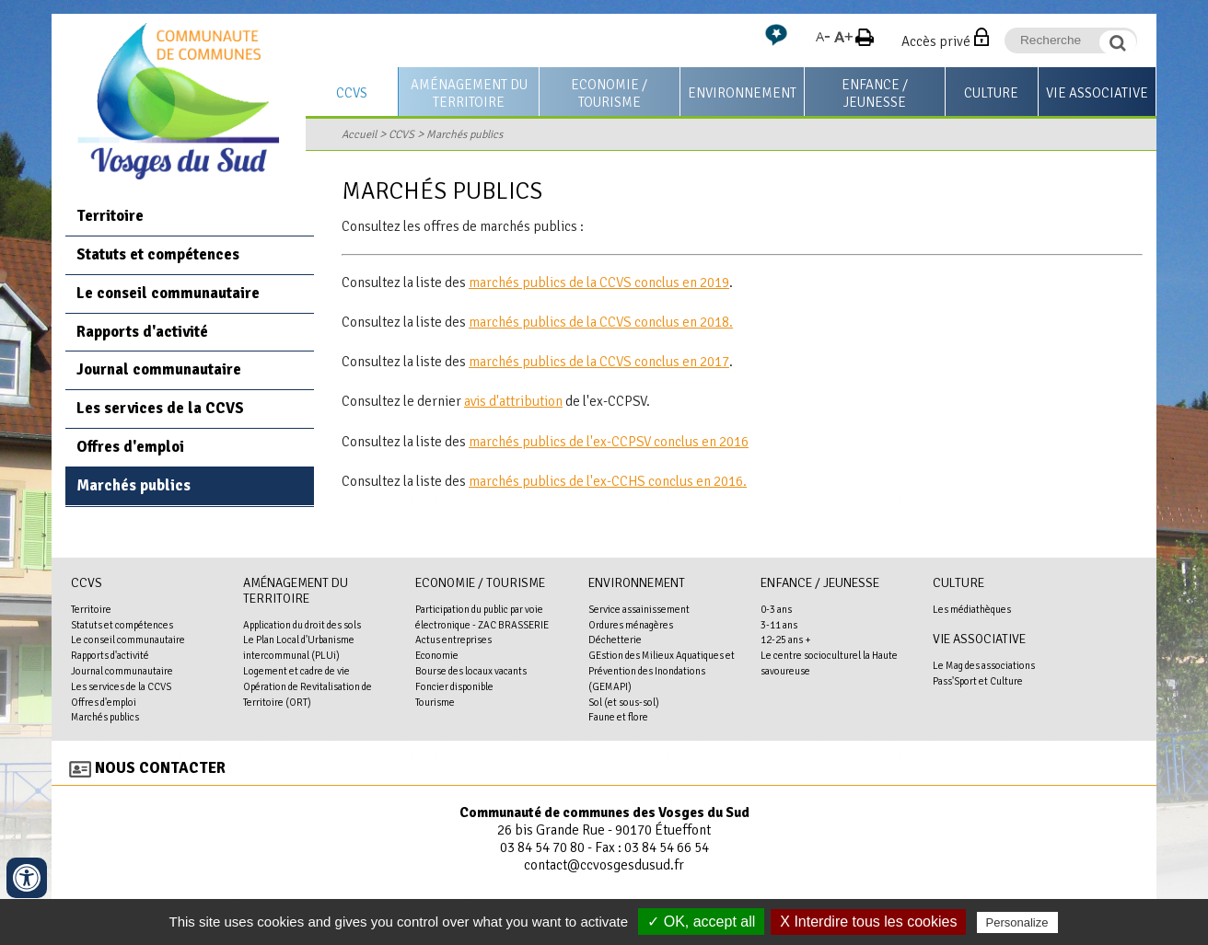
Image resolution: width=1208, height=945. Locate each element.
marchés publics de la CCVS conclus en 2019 (599, 282)
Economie (437, 655)
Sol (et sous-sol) (623, 702)
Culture (991, 93)
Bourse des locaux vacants (471, 670)
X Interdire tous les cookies (868, 921)
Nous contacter (160, 768)
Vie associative (1097, 93)
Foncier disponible (454, 686)
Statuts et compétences (157, 254)
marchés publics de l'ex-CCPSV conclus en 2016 (609, 441)
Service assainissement (639, 609)
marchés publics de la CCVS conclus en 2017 (599, 361)
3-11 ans (779, 624)
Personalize (1017, 922)
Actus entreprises (453, 639)
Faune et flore (618, 716)
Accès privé (935, 41)
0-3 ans (776, 609)
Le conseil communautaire (168, 293)
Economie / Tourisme (609, 93)
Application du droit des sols (302, 624)
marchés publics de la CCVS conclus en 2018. (601, 322)
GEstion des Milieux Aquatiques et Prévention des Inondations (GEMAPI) (661, 671)
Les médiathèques (972, 609)
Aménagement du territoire (469, 93)
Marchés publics (464, 134)
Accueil (359, 134)
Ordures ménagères (630, 624)
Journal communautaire (158, 369)
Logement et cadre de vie (296, 670)
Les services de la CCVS (160, 408)
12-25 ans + (786, 639)
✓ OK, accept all (701, 921)
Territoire (110, 215)
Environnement (742, 93)
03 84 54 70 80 (542, 847)
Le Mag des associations (984, 665)
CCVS (351, 93)
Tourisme (435, 702)
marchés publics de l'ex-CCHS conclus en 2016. (608, 481)
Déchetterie (615, 639)
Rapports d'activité (142, 331)
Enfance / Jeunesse (875, 93)
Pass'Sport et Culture (978, 680)
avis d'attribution (513, 401)
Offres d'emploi (130, 446)
